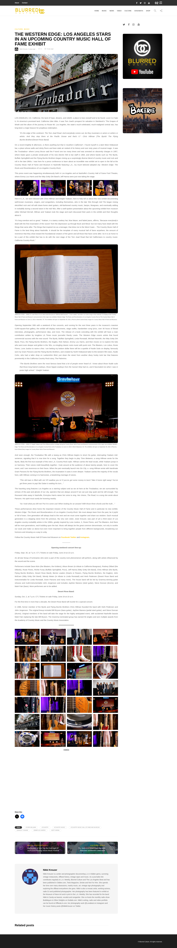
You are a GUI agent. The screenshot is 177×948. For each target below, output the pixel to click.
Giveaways (138, 11)
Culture (128, 11)
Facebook (65, 537)
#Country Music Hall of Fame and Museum (85, 827)
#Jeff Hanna (55, 830)
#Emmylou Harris (39, 830)
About (17, 3)
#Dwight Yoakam (22, 830)
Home (97, 11)
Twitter (73, 537)
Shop (148, 11)
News (112, 11)
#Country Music (59, 827)
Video (119, 11)
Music (104, 11)
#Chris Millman (31, 827)
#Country (45, 827)
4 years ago (31, 49)
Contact (25, 3)
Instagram (84, 537)
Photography (41, 845)
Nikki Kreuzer (24, 49)
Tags (18, 827)
